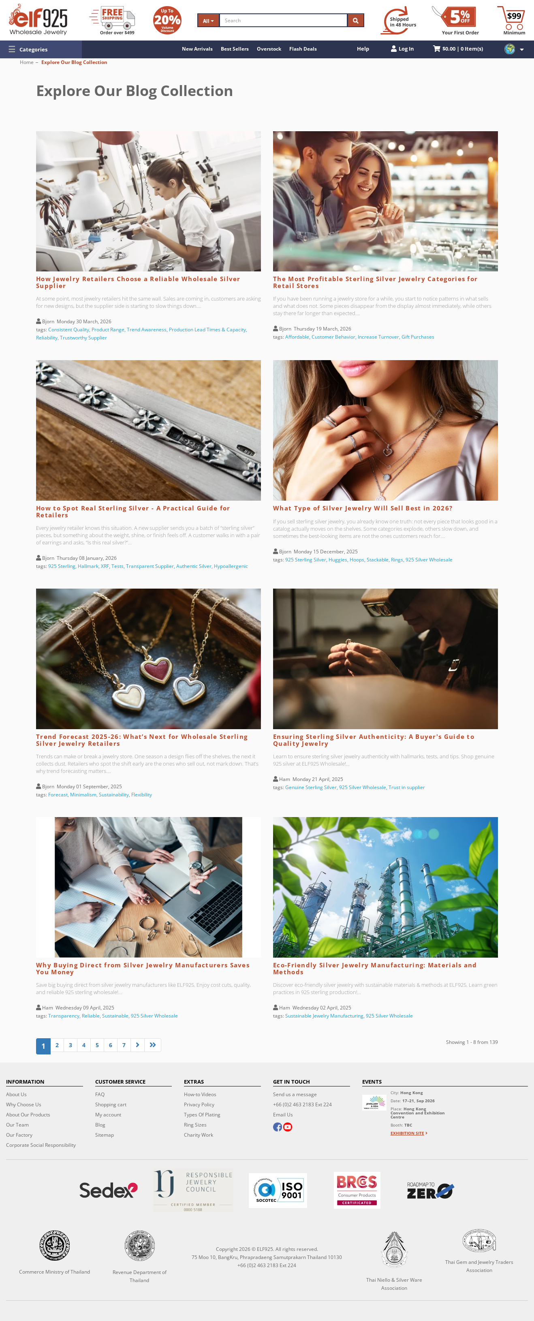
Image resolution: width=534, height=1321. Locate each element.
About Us (16, 1094)
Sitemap (104, 1134)
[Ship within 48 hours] (398, 20)
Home (27, 62)
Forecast (58, 794)
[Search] (283, 20)
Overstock (269, 48)
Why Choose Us (23, 1104)
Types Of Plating (202, 1114)
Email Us (283, 1114)
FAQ (100, 1094)
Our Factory (19, 1134)
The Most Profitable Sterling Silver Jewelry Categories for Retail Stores (375, 282)
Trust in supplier (407, 787)
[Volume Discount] (167, 20)
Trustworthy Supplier (83, 337)
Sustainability (114, 794)
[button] (41, 49)
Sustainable (115, 1015)
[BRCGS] (357, 1190)
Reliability (47, 337)
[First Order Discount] (455, 20)
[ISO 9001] (277, 1190)
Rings (397, 559)
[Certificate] (193, 1190)
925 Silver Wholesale (429, 559)
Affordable (297, 336)
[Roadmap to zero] (431, 1190)
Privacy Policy (199, 1104)
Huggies (338, 559)
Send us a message (295, 1094)
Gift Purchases (418, 336)
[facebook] (277, 1128)
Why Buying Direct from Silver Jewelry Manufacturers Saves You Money (143, 968)
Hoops (357, 559)
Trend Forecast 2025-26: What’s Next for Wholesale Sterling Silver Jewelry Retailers (142, 739)
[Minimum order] (511, 20)
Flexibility (141, 794)
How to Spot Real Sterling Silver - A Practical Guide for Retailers (133, 511)
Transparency (63, 1015)
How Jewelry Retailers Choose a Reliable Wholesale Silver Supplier (138, 282)
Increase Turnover (378, 336)
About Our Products (28, 1114)
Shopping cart (110, 1104)
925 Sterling (61, 566)
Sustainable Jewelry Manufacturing (324, 1015)
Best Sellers (235, 48)
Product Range (108, 329)
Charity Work (198, 1134)
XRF (105, 566)
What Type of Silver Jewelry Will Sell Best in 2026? (363, 508)
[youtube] (287, 1128)
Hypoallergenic (231, 566)
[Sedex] (108, 1190)
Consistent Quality (68, 329)
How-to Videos (200, 1094)
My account (108, 1114)
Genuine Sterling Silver (311, 787)
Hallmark (88, 566)
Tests (117, 566)
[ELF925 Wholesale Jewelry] (38, 19)
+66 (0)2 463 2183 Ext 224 (302, 1104)
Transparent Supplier (150, 566)
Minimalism (83, 794)
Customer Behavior (333, 336)
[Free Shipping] (112, 20)
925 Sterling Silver (305, 559)
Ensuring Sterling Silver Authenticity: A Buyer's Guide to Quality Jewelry (373, 739)
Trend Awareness (147, 329)
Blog (100, 1124)
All (208, 20)
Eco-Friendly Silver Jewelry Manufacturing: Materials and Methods (375, 968)
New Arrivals (197, 48)
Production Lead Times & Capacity (207, 329)
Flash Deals (303, 48)
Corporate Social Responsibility (41, 1145)
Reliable (91, 1015)
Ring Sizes (195, 1124)
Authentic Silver (193, 566)
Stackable (378, 559)
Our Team (17, 1124)
